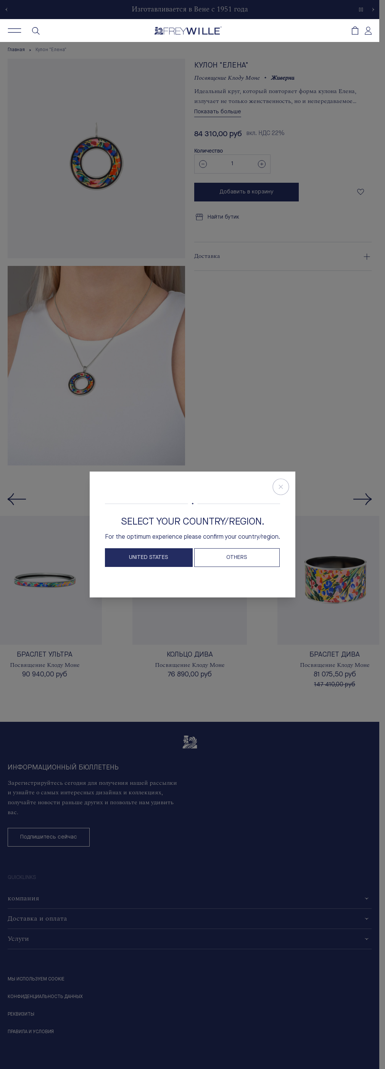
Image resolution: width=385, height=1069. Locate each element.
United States (148, 557)
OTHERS (236, 557)
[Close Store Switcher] (281, 486)
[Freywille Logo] (188, 30)
